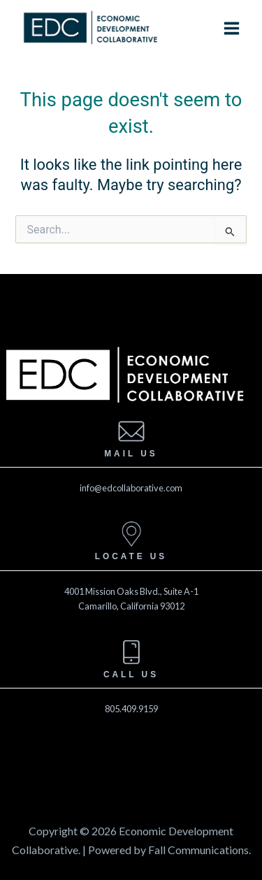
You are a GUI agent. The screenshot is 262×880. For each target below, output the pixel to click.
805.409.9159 (131, 708)
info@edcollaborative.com (131, 487)
